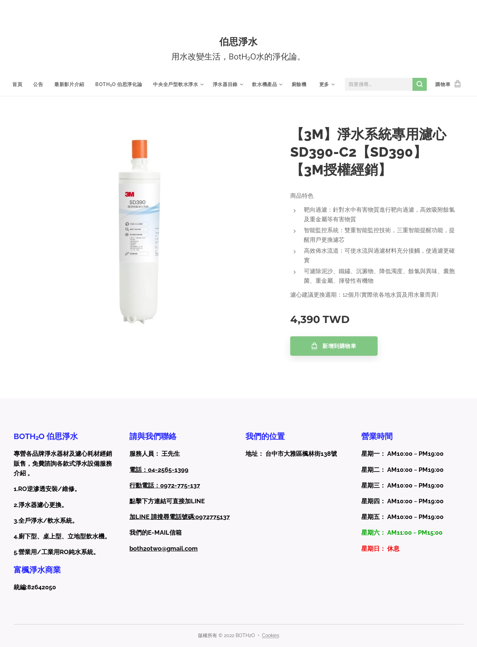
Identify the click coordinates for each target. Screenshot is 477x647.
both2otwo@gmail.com (163, 548)
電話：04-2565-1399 (158, 469)
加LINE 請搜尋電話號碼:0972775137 (179, 516)
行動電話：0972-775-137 (164, 485)
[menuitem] (20, 84)
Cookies (270, 635)
